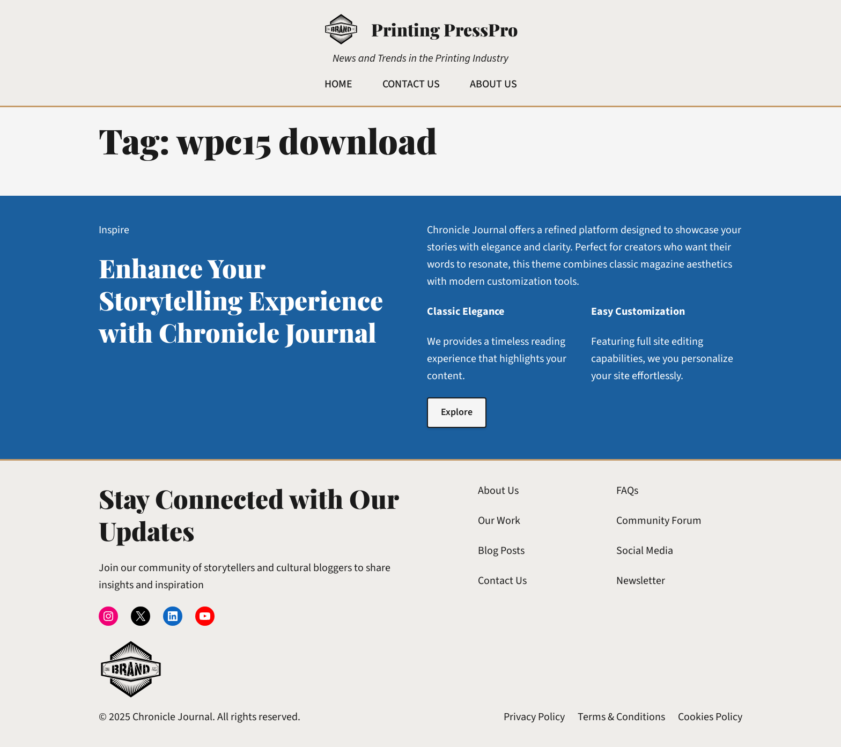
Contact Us (502, 580)
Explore (457, 412)
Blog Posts (501, 550)
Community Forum (659, 520)
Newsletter (640, 580)
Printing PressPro (444, 29)
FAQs (627, 490)
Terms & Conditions (621, 716)
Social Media (644, 550)
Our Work (499, 520)
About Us (498, 490)
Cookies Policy (710, 716)
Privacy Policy (534, 716)
